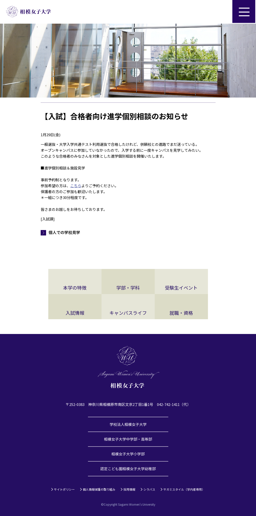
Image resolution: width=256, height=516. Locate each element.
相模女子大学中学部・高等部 (128, 439)
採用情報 (129, 489)
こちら (75, 185)
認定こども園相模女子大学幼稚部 (128, 468)
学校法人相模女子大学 (128, 424)
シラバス (149, 489)
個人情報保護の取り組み (99, 489)
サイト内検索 (220, 12)
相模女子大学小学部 (128, 453)
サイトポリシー (64, 489)
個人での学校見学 (64, 232)
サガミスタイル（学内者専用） (184, 489)
